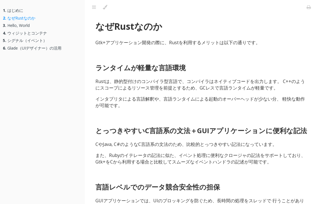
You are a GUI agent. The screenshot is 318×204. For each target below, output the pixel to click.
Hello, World (16, 25)
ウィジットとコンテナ (25, 33)
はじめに (13, 10)
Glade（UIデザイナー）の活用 (32, 48)
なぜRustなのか (19, 18)
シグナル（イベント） (25, 40)
